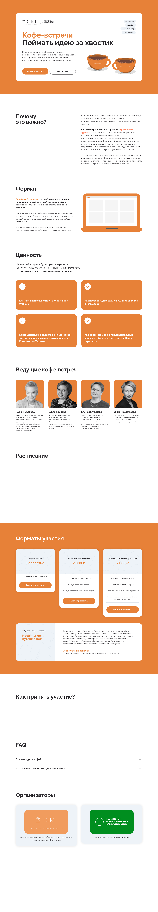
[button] (35, 609)
